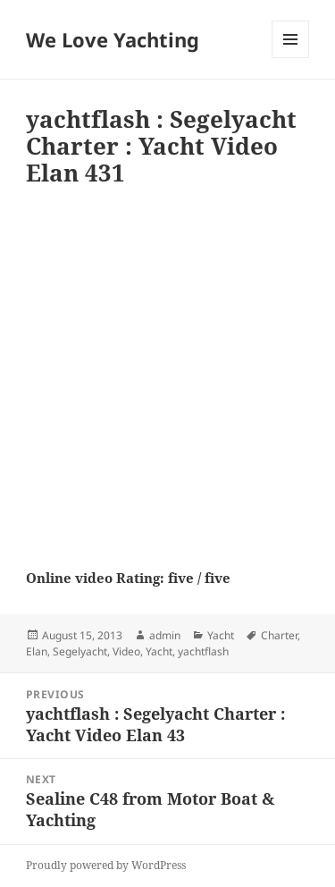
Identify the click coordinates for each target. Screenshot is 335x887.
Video (126, 651)
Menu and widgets (290, 57)
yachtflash (203, 651)
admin (164, 635)
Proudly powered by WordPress (106, 865)
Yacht (220, 635)
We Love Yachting (112, 39)
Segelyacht (80, 651)
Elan (36, 651)
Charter (279, 635)
